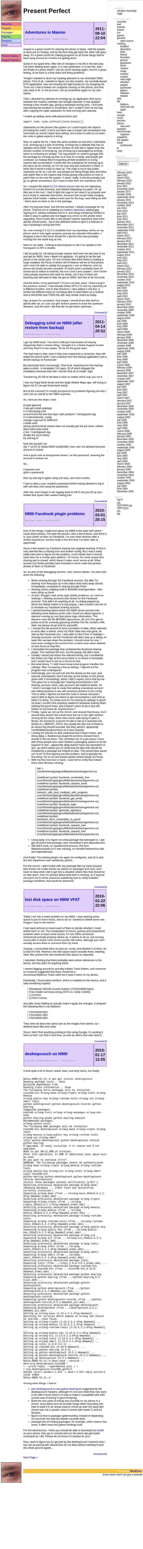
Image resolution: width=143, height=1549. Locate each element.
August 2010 (123, 285)
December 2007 (125, 373)
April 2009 (122, 329)
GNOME (124, 60)
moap (123, 71)
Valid (123, 507)
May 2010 (122, 293)
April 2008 (122, 362)
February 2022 (124, 180)
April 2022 (122, 175)
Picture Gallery (9, 55)
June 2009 (122, 323)
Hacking (39, 39)
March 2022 (123, 177)
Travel (120, 142)
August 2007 (123, 384)
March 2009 (123, 332)
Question (121, 129)
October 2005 (124, 444)
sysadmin (122, 137)
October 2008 (124, 345)
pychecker (125, 87)
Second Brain (124, 131)
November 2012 (125, 227)
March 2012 (123, 235)
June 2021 (122, 186)
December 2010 (125, 274)
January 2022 (124, 183)
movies (121, 115)
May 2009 (122, 326)
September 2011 (125, 252)
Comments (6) (100, 887)
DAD (119, 24)
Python (123, 90)
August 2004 (123, 483)
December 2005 (125, 439)
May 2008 (122, 359)
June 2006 (122, 422)
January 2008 (124, 370)
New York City (127, 106)
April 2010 (122, 296)
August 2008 (123, 351)
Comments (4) (100, 501)
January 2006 (124, 436)
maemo (46, 39)
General (121, 38)
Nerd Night (125, 79)
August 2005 (123, 450)
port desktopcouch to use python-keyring (54, 1454)
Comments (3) (100, 1041)
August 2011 (123, 255)
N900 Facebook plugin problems (55, 514)
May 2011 (122, 260)
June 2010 (122, 290)
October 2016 (124, 194)
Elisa (122, 51)
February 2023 (124, 172)
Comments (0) (100, 313)
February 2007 (124, 400)
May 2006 (122, 425)
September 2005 (125, 447)
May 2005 (122, 458)
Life (118, 101)
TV (118, 148)
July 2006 (122, 420)
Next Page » (30, 1523)
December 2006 (125, 406)
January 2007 (124, 403)
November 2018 (125, 189)
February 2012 (124, 238)
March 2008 (123, 365)
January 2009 (124, 337)
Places (120, 123)
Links (119, 112)
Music (120, 117)
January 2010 (124, 304)
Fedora (123, 54)
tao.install (98, 1496)
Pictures (121, 120)
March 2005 (123, 464)
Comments (124, 505)
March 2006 (123, 431)
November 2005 (125, 442)
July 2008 (122, 353)
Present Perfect (10, 60)
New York (125, 126)
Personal (6, 24)
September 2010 (125, 282)
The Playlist (122, 140)
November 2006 (125, 408)
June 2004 (122, 488)
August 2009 (123, 318)
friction (120, 30)
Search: (120, 156)
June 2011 (122, 257)
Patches (6, 36)
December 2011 (125, 244)
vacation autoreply (126, 10)
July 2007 (122, 387)
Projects (6, 28)
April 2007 (122, 395)
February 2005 (124, 466)
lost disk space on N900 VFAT (52, 900)
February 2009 (124, 334)
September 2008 (125, 348)
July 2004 (122, 486)
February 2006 (124, 433)
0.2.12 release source (62, 186)
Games (120, 35)
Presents (6, 40)
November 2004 (125, 475)
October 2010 (124, 279)
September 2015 (125, 197)
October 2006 (124, 411)
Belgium (124, 104)
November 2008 (125, 342)
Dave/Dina (125, 49)
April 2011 (122, 263)
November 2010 (125, 277)
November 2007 (125, 376)
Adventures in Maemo (45, 32)
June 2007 (122, 389)
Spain (123, 109)
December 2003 (125, 491)
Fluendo (121, 27)
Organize (124, 134)
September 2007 (125, 381)
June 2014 (122, 211)
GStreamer (125, 63)
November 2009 (125, 310)
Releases (124, 93)
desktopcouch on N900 (46, 1054)
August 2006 (123, 417)
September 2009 (125, 315)
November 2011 (125, 246)
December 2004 (125, 472)
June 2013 (122, 216)
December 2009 (125, 307)
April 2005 (122, 461)
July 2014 (122, 208)
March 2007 (123, 398)
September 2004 (125, 480)
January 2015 (124, 200)
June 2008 (122, 356)
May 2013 (122, 219)
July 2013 (122, 213)
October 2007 (124, 378)
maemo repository (74, 210)
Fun (118, 32)
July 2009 (122, 321)
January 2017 (124, 191)
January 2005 (124, 469)
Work (119, 151)
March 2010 (123, 299)
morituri (124, 74)
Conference (126, 145)
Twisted (124, 95)
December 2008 (125, 340)
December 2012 (125, 224)
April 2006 (122, 428)
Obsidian (124, 82)
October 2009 (124, 312)
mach (123, 65)
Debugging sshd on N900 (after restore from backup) (53, 325)
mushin (124, 76)
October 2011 (124, 249)
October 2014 (124, 205)
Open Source (126, 40)
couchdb (39, 1061)
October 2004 (124, 477)
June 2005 (122, 455)
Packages (7, 32)
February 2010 (124, 301)
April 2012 (122, 232)
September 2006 (125, 414)
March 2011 (123, 266)
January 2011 (124, 271)
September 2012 (125, 230)
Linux (4, 44)
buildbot (124, 46)
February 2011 (124, 268)
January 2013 (124, 221)
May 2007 (122, 392)
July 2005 (122, 453)
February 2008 (124, 367)
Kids (119, 98)
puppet (124, 85)
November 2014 (125, 202)
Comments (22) (100, 1519)
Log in (120, 499)
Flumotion (125, 57)
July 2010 (122, 287)
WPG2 (120, 13)
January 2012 (124, 241)
